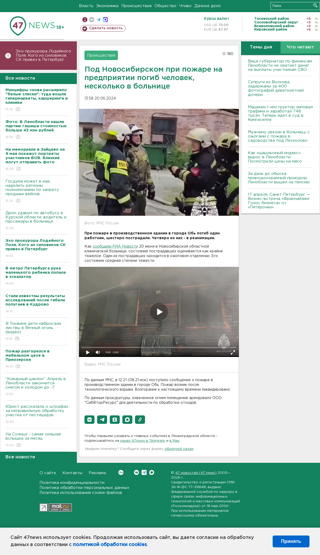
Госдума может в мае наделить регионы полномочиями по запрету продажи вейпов (37, 191)
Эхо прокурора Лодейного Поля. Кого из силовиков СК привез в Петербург (43, 55)
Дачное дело (207, 6)
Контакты (72, 473)
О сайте (47, 473)
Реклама (97, 473)
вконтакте (91, 19)
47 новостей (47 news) (196, 472)
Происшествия (136, 6)
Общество (165, 6)
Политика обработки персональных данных (84, 487)
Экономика (107, 6)
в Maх (174, 440)
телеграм (98, 19)
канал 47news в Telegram (142, 440)
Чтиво (185, 6)
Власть (86, 6)
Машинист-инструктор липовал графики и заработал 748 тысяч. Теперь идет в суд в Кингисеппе (280, 113)
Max (151, 472)
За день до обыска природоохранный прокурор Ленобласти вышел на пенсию (279, 178)
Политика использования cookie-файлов (80, 492)
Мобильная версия (84, 19)
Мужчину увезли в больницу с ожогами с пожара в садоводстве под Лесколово (279, 136)
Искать (315, 5)
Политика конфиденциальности (71, 482)
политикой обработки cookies (110, 545)
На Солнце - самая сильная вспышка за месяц (37, 440)
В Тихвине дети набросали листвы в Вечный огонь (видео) (37, 331)
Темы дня (261, 47)
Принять (291, 541)
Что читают (300, 47)
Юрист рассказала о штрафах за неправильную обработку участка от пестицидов (37, 414)
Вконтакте (120, 472)
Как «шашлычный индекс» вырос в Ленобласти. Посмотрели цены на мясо (275, 157)
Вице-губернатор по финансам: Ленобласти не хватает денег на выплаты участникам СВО (280, 65)
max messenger (105, 19)
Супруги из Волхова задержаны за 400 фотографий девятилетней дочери (276, 88)
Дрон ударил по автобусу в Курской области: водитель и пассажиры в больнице (37, 220)
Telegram (144, 472)
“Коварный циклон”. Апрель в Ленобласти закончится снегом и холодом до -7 (37, 386)
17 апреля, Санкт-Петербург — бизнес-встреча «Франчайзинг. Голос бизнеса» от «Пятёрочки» (279, 201)
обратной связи (178, 449)
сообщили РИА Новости (115, 246)
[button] (89, 419)
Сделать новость (106, 28)
